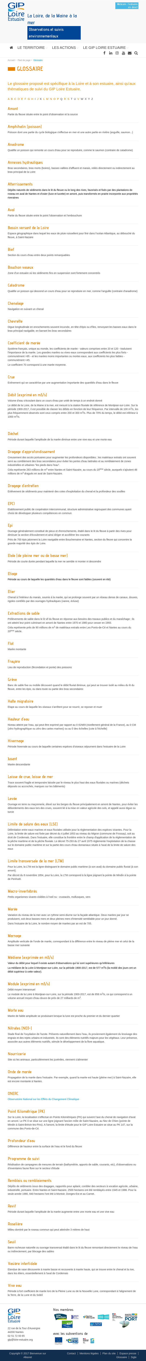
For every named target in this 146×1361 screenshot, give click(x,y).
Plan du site (109, 1353)
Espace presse (128, 1353)
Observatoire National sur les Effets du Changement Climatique (43, 1099)
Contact (71, 1353)
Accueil (11, 60)
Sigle (133, 1357)
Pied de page (24, 60)
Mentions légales (89, 1353)
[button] (32, 47)
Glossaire (121, 1357)
